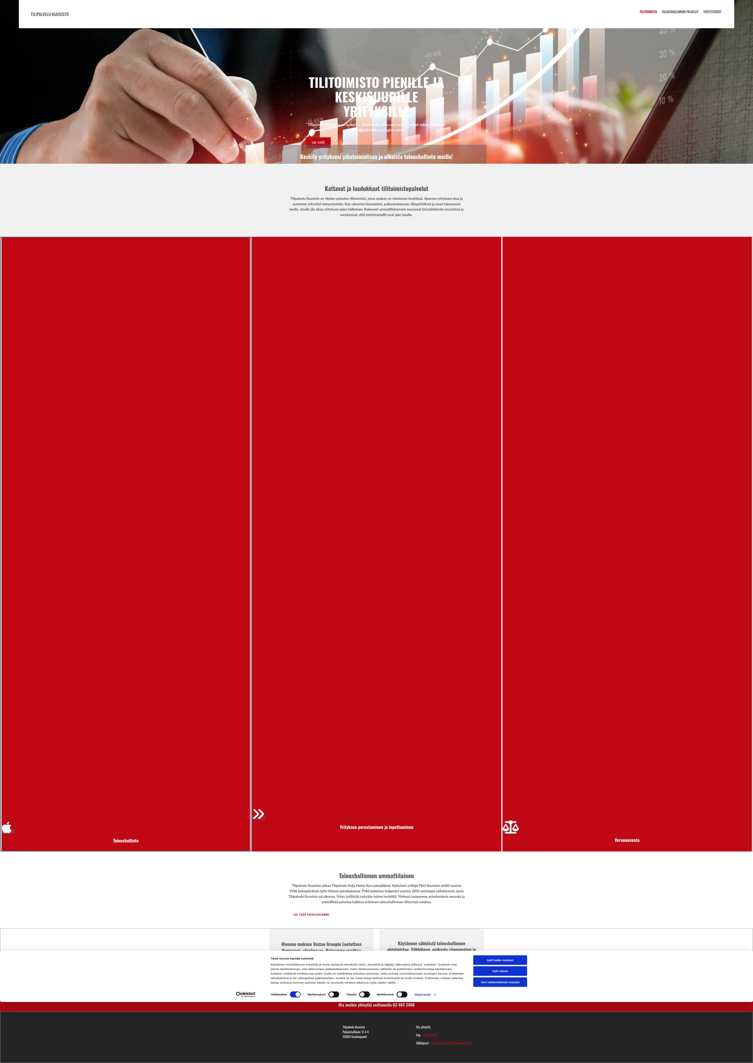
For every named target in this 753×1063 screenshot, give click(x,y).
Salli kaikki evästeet (500, 1021)
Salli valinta (500, 1032)
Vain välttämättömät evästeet (500, 1043)
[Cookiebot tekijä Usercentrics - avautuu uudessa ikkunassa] (245, 1055)
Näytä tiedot (423, 1055)
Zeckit (311, 969)
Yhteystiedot (713, 10)
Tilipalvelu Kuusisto (50, 14)
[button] (318, 142)
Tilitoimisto (648, 10)
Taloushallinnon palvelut (680, 10)
